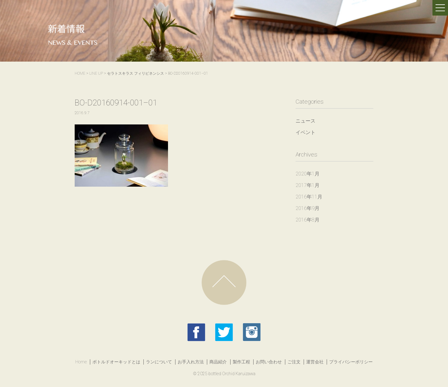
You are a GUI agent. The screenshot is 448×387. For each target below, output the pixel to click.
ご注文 (294, 361)
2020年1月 (308, 174)
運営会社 (315, 361)
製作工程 (241, 361)
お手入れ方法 (191, 361)
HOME (80, 73)
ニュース (305, 121)
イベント (305, 132)
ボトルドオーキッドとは (116, 361)
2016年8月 (308, 220)
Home (81, 361)
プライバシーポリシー (351, 361)
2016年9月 (308, 208)
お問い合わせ (269, 361)
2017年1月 (308, 185)
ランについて (159, 361)
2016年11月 (309, 197)
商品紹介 (218, 361)
